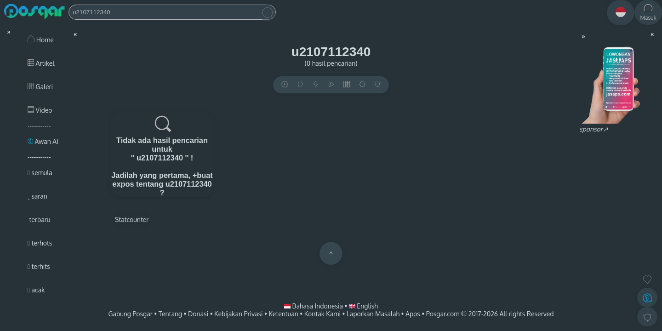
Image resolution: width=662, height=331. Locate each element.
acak (36, 290)
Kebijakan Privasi (238, 314)
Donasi (198, 314)
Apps (412, 314)
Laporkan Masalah (373, 314)
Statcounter (131, 219)
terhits (39, 266)
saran (37, 196)
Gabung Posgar (130, 314)
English (363, 306)
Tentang (170, 314)
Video (40, 110)
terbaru (39, 219)
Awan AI (43, 141)
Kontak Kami (322, 314)
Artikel (41, 63)
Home (41, 40)
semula (40, 173)
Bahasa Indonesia (314, 306)
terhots (40, 243)
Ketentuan (283, 314)
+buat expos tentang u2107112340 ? (162, 184)
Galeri (40, 87)
